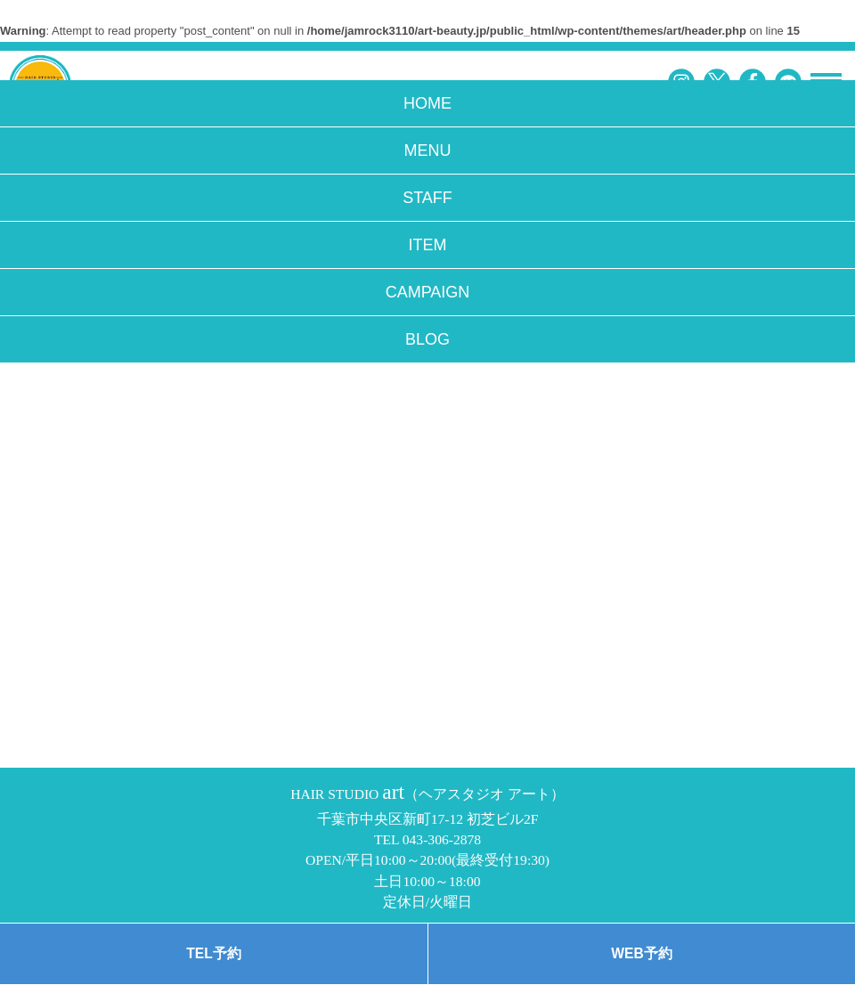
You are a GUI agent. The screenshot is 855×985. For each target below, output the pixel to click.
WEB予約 (641, 953)
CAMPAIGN (428, 292)
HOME (427, 103)
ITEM (428, 245)
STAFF (427, 198)
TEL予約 (213, 953)
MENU (428, 150)
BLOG (427, 339)
